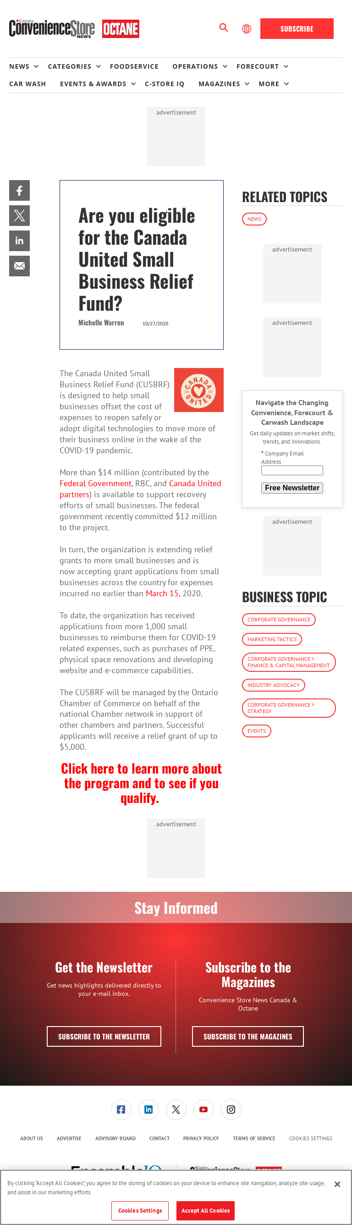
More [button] (268, 83)
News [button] (19, 66)
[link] (19, 190)
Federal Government (96, 483)
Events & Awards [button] (93, 83)
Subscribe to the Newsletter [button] (104, 1036)
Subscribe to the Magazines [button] (248, 1036)
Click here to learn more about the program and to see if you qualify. (141, 782)
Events (257, 730)
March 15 (162, 593)
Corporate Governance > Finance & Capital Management (289, 662)
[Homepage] (74, 29)
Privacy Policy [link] (201, 1138)
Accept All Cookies (206, 1210)
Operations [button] (195, 66)
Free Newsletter (292, 488)
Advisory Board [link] (115, 1138)
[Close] (337, 1184)
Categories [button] (69, 66)
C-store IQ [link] (165, 83)
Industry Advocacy (274, 684)
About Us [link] (31, 1138)
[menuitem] (28, 66)
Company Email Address (282, 458)
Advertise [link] (69, 1138)
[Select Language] (247, 28)
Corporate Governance (279, 619)
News (254, 218)
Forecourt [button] (257, 66)
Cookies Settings (310, 1138)
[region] (176, 1197)
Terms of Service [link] (254, 1138)
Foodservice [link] (134, 66)
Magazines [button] (219, 83)
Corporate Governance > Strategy (281, 707)
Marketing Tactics (272, 639)
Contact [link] (159, 1138)
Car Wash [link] (27, 83)
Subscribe (297, 28)
